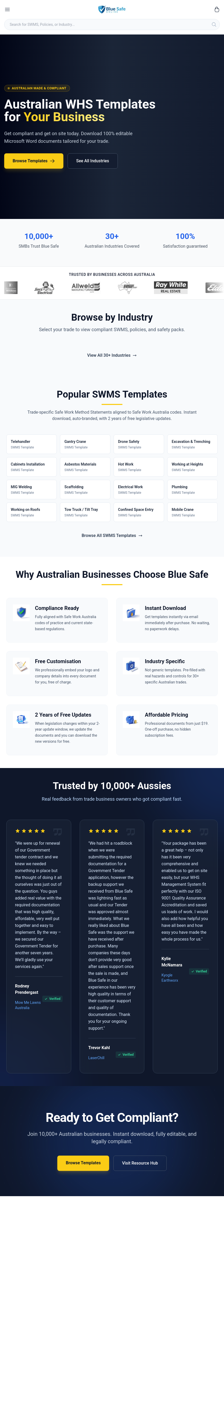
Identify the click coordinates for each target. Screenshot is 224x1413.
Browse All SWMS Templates (112, 535)
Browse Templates (34, 161)
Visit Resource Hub (140, 1163)
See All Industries (92, 160)
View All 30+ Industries (112, 355)
